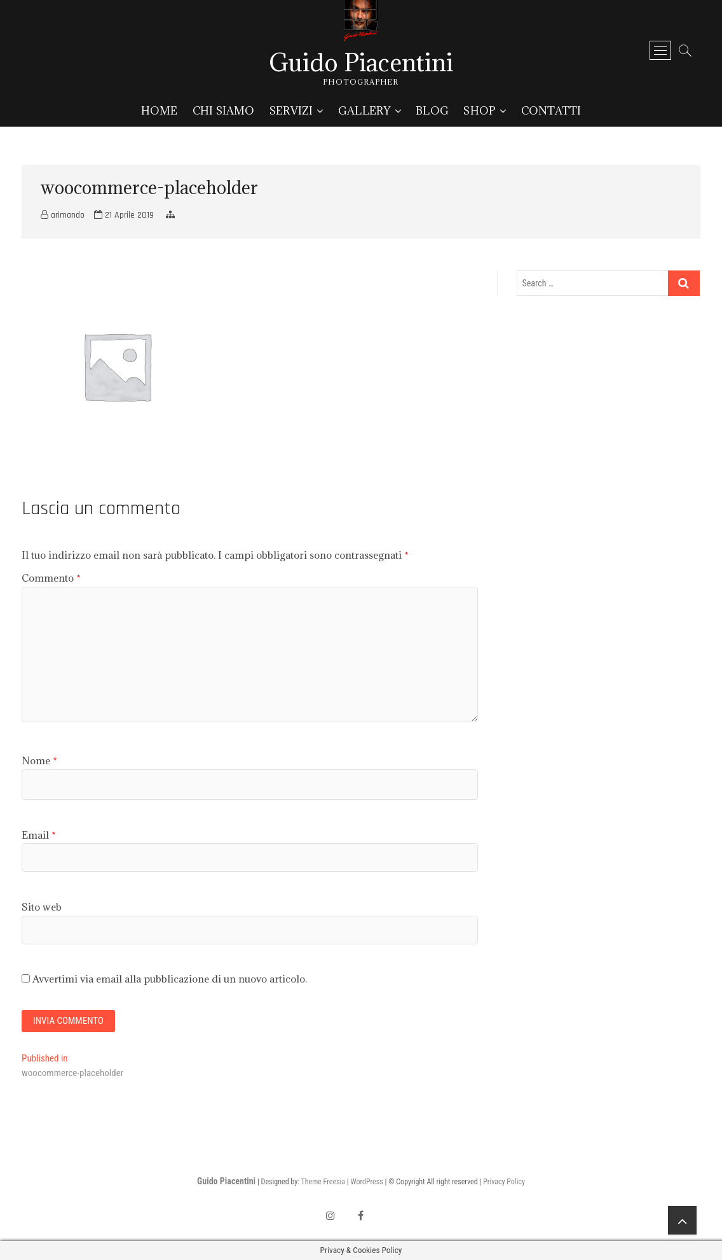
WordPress (366, 1181)
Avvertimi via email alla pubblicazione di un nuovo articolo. (169, 978)
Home (159, 111)
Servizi (291, 111)
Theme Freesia (323, 1181)
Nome (39, 760)
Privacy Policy (504, 1181)
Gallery (364, 111)
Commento (51, 577)
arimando (63, 215)
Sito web (42, 906)
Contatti (551, 111)
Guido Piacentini (361, 62)
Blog (432, 111)
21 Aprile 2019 (124, 215)
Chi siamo (224, 111)
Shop (479, 111)
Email (39, 835)
